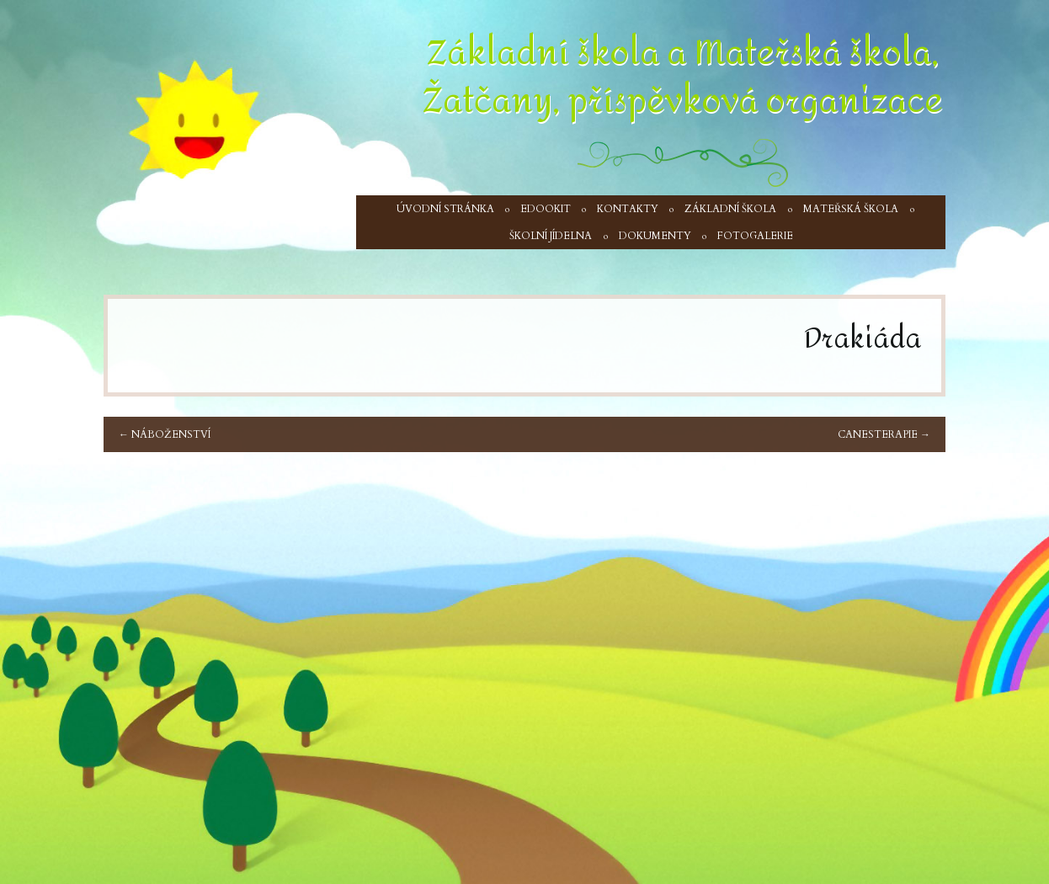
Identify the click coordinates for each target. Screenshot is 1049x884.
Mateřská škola (850, 209)
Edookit (545, 209)
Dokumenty (655, 235)
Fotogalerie (755, 235)
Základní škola (730, 209)
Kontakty (627, 209)
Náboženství (164, 434)
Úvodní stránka (445, 209)
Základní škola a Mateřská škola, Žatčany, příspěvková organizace (683, 77)
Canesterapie (884, 434)
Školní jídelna (550, 235)
